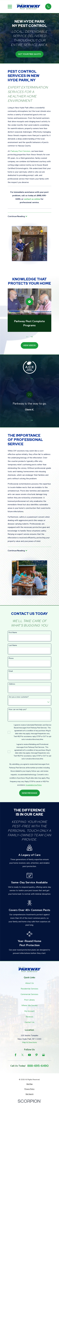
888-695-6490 (38, 1065)
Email (11, 671)
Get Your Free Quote (29, 54)
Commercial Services (29, 994)
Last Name (13, 645)
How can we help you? (18, 710)
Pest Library (29, 1000)
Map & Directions (29, 1042)
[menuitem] (29, 1084)
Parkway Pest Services (20, 151)
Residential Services (29, 988)
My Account (29, 1011)
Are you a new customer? (19, 697)
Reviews (29, 1016)
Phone (11, 658)
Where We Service (29, 1005)
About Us (29, 983)
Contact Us (29, 1022)
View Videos (29, 345)
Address (12, 684)
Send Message (29, 793)
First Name (13, 633)
